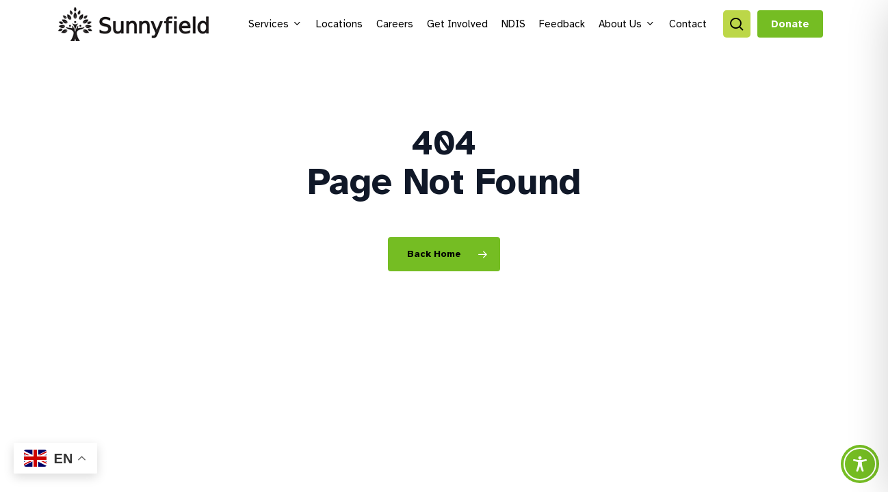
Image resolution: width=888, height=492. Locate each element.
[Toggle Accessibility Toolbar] (860, 464)
